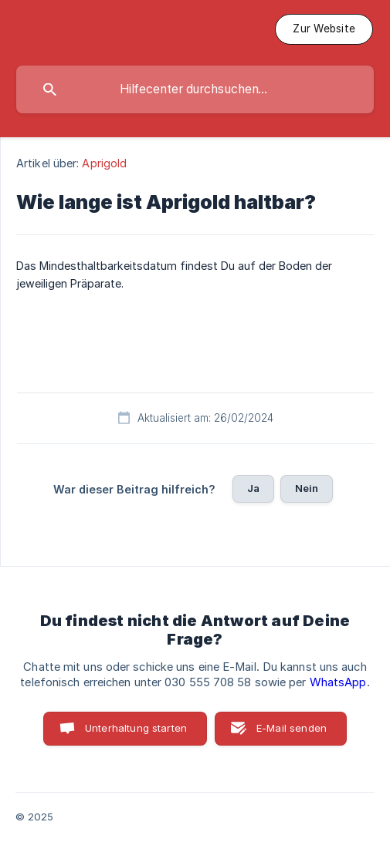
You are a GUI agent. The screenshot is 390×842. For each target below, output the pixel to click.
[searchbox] (195, 89)
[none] (324, 29)
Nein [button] (307, 488)
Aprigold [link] (104, 163)
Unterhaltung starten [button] (136, 728)
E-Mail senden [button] (291, 728)
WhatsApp (338, 682)
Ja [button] (253, 488)
